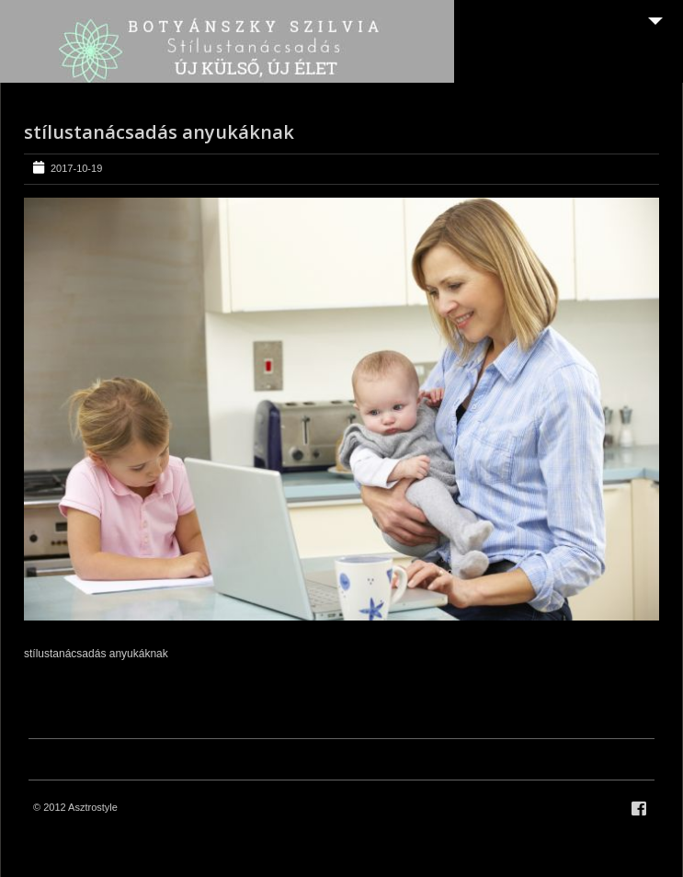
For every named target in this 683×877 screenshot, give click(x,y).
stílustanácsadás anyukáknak (159, 132)
